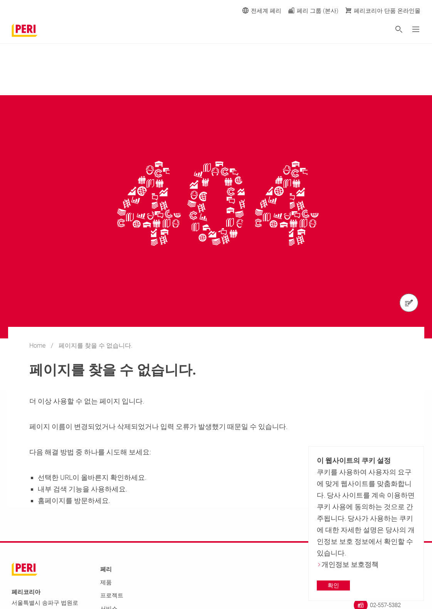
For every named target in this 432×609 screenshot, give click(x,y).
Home (38, 345)
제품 (106, 582)
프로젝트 (111, 595)
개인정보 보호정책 (347, 564)
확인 (333, 585)
